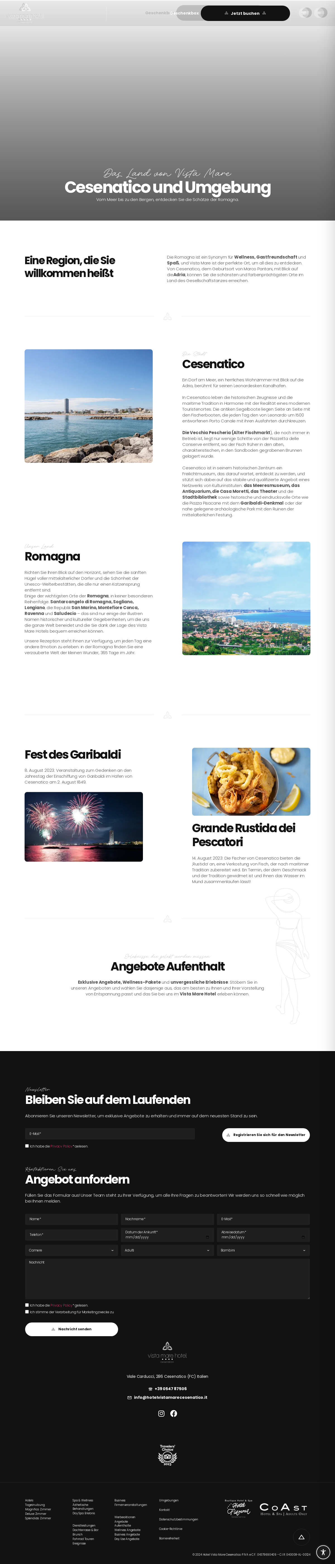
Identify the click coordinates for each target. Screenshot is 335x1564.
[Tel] (71, 1235)
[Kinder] (263, 1250)
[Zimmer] (71, 1250)
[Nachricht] (167, 1279)
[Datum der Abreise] (263, 1235)
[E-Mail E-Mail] (110, 1133)
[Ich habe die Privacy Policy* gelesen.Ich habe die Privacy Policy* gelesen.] (27, 1146)
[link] (26, 13)
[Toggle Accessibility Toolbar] (323, 1552)
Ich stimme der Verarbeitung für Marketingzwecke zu (72, 1312)
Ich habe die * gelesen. (59, 1146)
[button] (187, 13)
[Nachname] (167, 1219)
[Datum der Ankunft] (167, 1235)
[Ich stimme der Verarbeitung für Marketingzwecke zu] (27, 1312)
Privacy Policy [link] (61, 1146)
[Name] (71, 1219)
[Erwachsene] (167, 1250)
